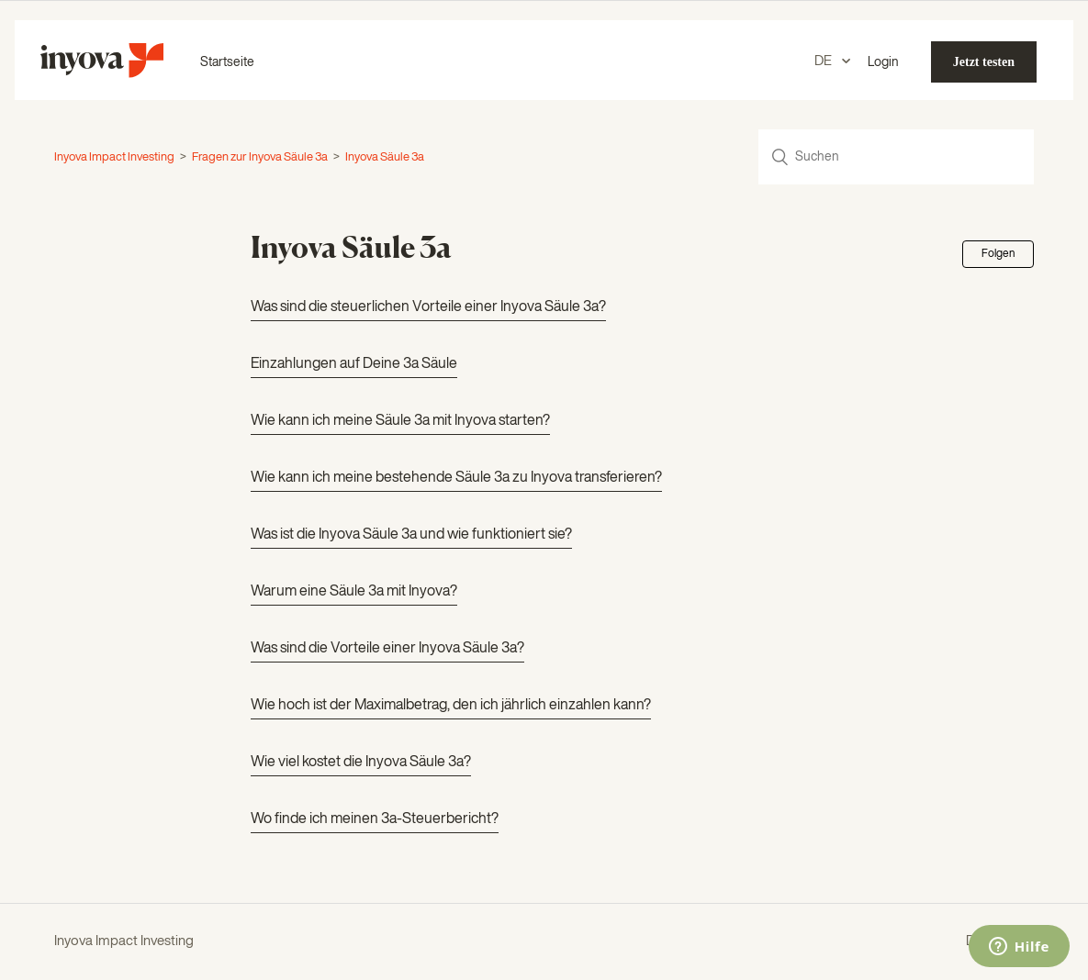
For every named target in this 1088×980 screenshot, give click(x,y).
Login (883, 62)
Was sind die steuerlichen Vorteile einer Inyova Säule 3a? (428, 307)
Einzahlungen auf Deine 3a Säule (354, 364)
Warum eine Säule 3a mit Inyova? (354, 592)
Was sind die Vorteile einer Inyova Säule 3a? (387, 648)
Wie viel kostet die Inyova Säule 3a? (361, 762)
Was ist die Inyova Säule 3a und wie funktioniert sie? (411, 535)
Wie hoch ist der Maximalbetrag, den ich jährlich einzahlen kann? (451, 705)
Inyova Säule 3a (384, 157)
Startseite (227, 62)
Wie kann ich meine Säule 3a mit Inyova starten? (400, 421)
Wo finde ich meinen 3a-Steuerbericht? (375, 819)
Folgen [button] (998, 254)
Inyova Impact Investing (114, 157)
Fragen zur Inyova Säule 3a (260, 157)
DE (824, 61)
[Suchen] (896, 156)
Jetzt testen (984, 62)
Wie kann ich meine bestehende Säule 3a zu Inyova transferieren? (456, 478)
